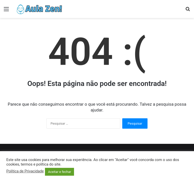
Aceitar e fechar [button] (59, 172)
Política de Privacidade (25, 171)
